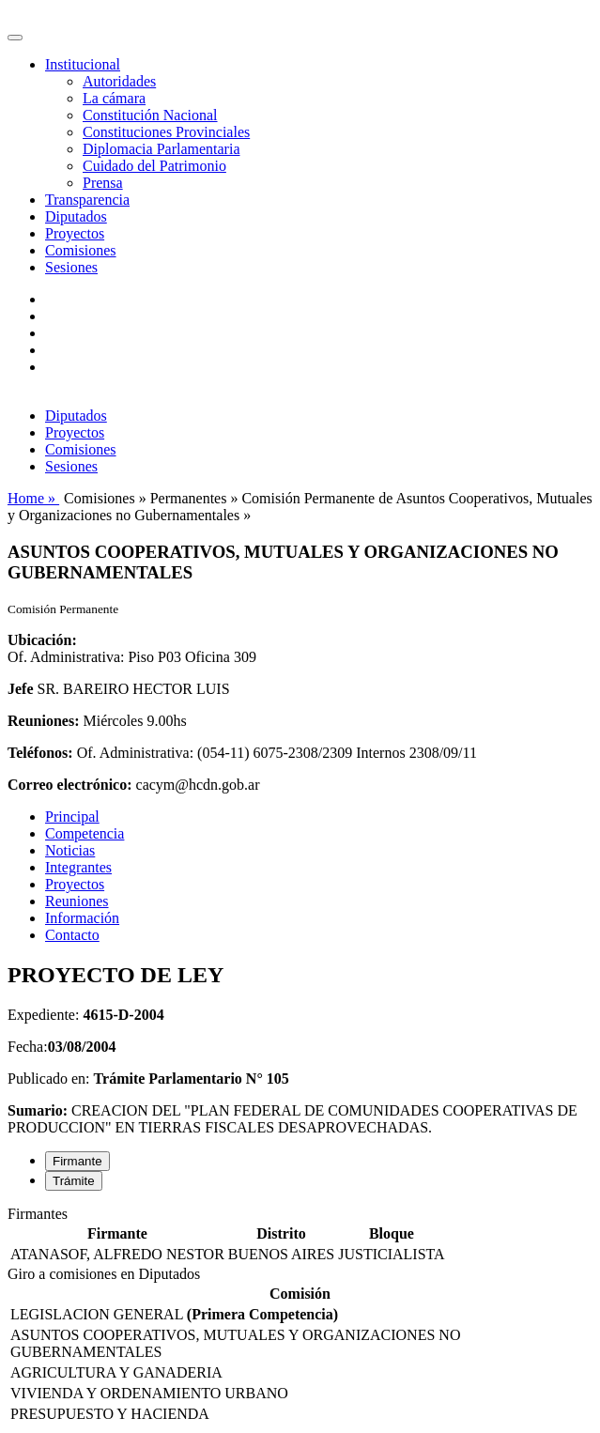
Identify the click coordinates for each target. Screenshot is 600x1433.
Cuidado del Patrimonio (154, 166)
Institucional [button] (82, 64)
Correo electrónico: (70, 785)
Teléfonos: (40, 753)
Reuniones (77, 901)
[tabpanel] (300, 1236)
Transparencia (87, 200)
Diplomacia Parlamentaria (161, 149)
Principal (72, 816)
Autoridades (119, 81)
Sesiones (71, 267)
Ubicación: (42, 640)
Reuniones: (43, 721)
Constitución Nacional (150, 115)
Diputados (76, 216)
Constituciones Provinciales (166, 132)
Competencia (84, 833)
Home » (33, 498)
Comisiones (80, 250)
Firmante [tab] (77, 1161)
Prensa (103, 183)
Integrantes (78, 867)
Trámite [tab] (74, 1181)
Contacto (72, 935)
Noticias (70, 850)
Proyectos (74, 233)
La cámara (114, 98)
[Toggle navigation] (15, 37)
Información (82, 918)
